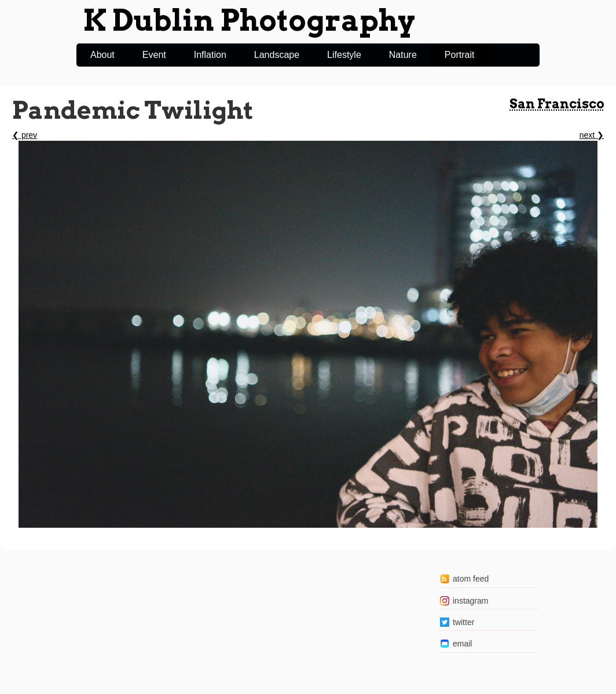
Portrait (460, 55)
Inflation (210, 55)
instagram (470, 600)
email (462, 643)
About (102, 55)
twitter (463, 622)
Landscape (276, 55)
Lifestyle (344, 55)
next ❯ (592, 135)
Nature (403, 55)
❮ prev (24, 135)
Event (154, 55)
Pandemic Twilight (133, 110)
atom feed (471, 578)
